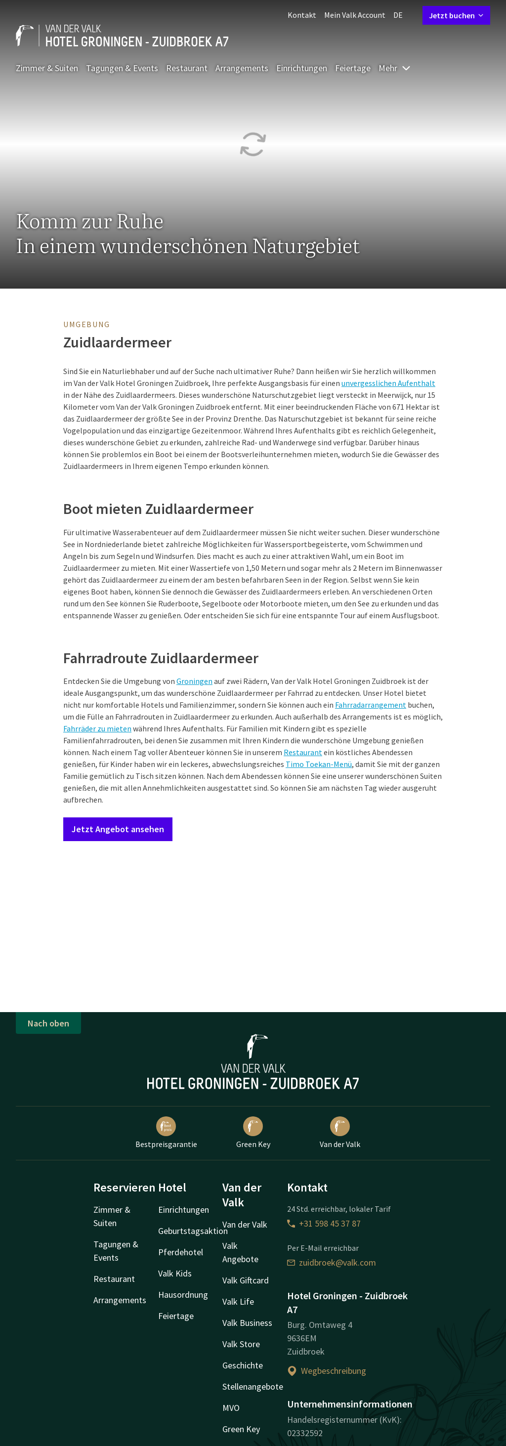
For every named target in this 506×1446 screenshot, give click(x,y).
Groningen (194, 681)
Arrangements (241, 68)
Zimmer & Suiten (47, 68)
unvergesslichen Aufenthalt (388, 383)
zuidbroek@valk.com (331, 1262)
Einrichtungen (301, 68)
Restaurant (187, 68)
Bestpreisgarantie (166, 1132)
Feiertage (353, 68)
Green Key (253, 1132)
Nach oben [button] (48, 1023)
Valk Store (241, 1344)
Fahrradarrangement (370, 705)
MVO (231, 1407)
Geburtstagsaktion (193, 1230)
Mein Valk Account (354, 15)
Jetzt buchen (456, 15)
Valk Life (238, 1301)
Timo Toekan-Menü (319, 764)
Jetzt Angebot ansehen (118, 829)
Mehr (395, 68)
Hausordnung (183, 1294)
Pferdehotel (180, 1252)
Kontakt (302, 15)
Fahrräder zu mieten (97, 728)
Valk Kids (175, 1273)
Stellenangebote (252, 1386)
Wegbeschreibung (326, 1370)
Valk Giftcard (245, 1280)
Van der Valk (340, 1132)
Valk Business (247, 1322)
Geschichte (242, 1365)
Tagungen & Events (122, 68)
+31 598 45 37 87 (324, 1223)
